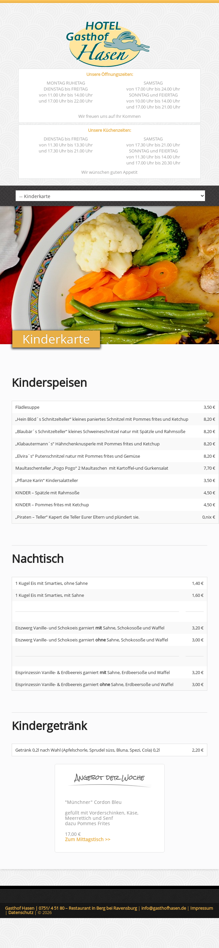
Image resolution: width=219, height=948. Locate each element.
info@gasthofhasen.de (164, 908)
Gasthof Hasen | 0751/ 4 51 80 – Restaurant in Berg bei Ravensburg (71, 908)
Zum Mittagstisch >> (87, 839)
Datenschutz (21, 912)
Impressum (201, 908)
